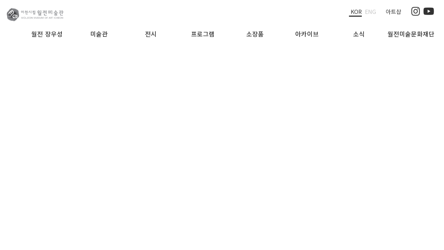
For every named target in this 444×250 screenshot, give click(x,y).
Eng (370, 11)
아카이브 (307, 34)
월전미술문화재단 (411, 34)
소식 (359, 34)
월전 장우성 (47, 34)
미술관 (99, 34)
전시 (151, 34)
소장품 (255, 34)
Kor (356, 11)
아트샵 (393, 11)
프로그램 (203, 34)
